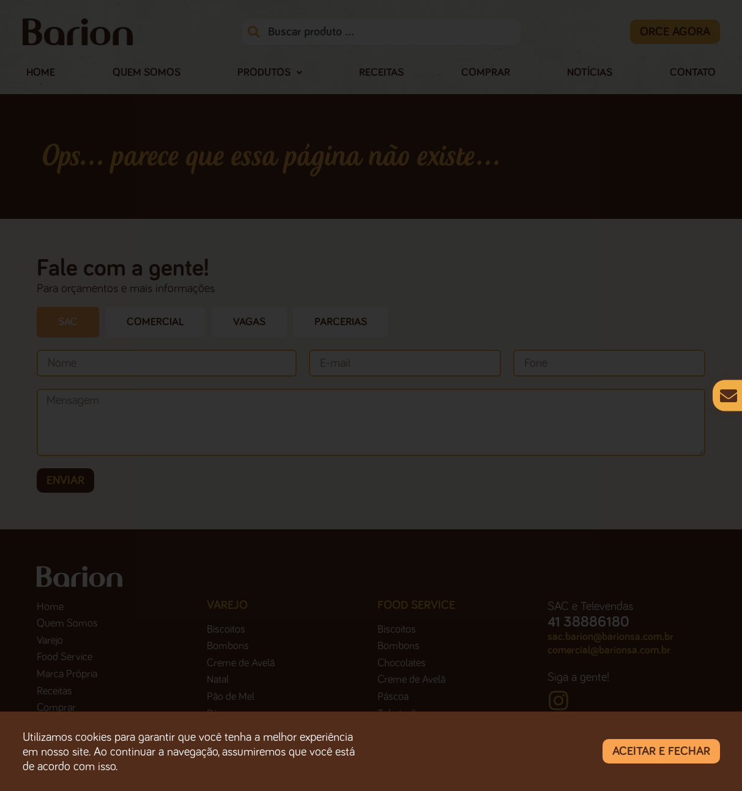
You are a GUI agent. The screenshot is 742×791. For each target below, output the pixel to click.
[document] (371, 395)
